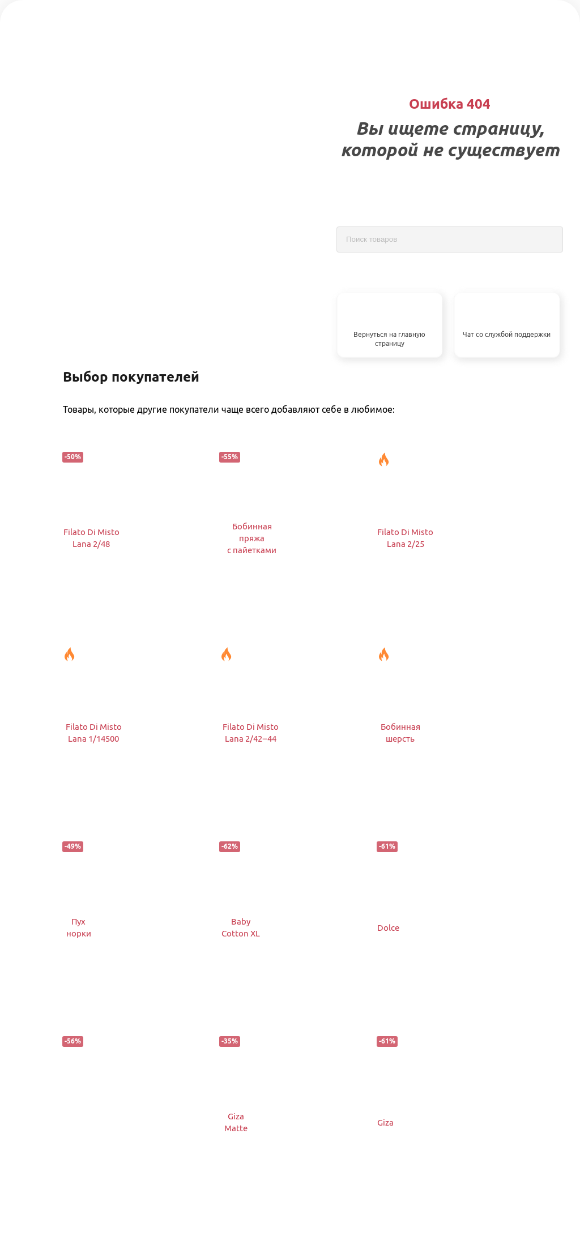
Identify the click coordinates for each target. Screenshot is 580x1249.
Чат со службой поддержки (507, 334)
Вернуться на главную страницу (389, 339)
